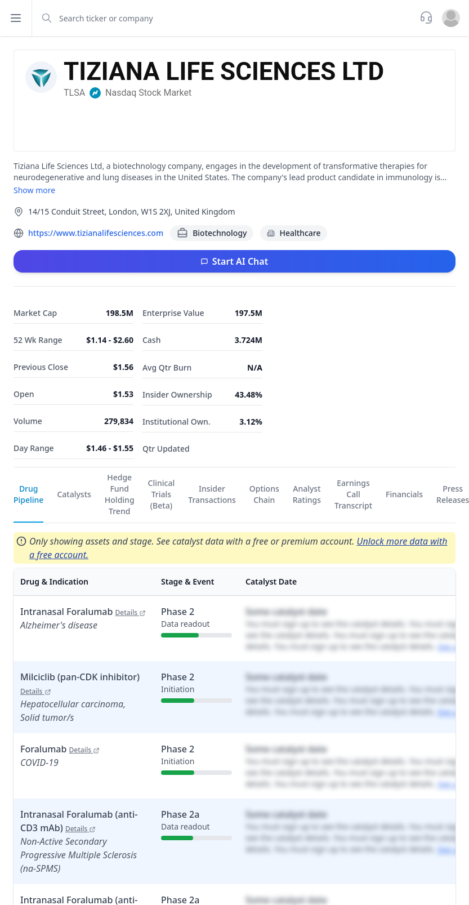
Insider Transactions (212, 494)
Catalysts (74, 494)
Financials (404, 494)
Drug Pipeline (28, 494)
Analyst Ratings (307, 494)
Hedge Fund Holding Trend (120, 494)
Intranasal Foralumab (83, 611)
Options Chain (264, 494)
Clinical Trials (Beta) (161, 494)
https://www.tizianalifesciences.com (95, 233)
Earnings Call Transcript (353, 494)
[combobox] (224, 18)
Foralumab (60, 749)
